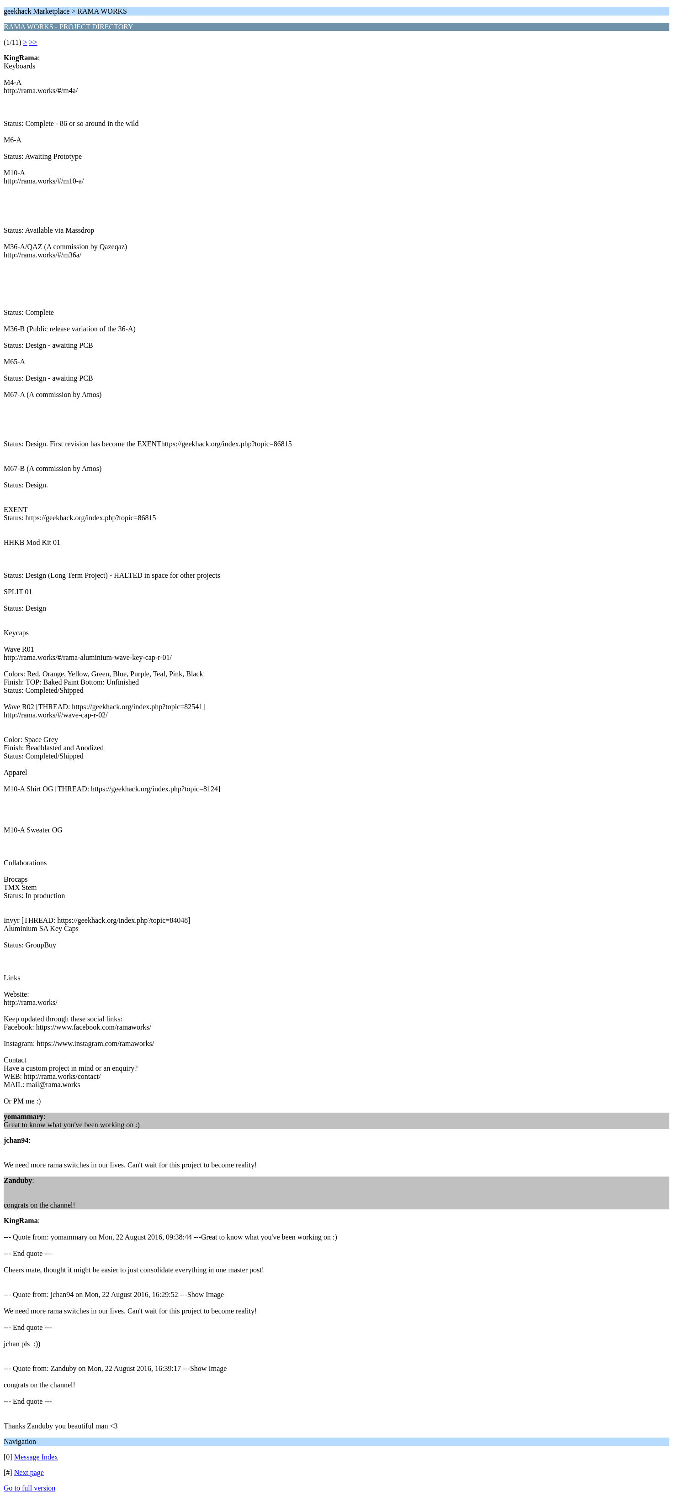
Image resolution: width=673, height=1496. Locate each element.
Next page (29, 1472)
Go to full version (29, 1488)
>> (33, 42)
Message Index (36, 1457)
